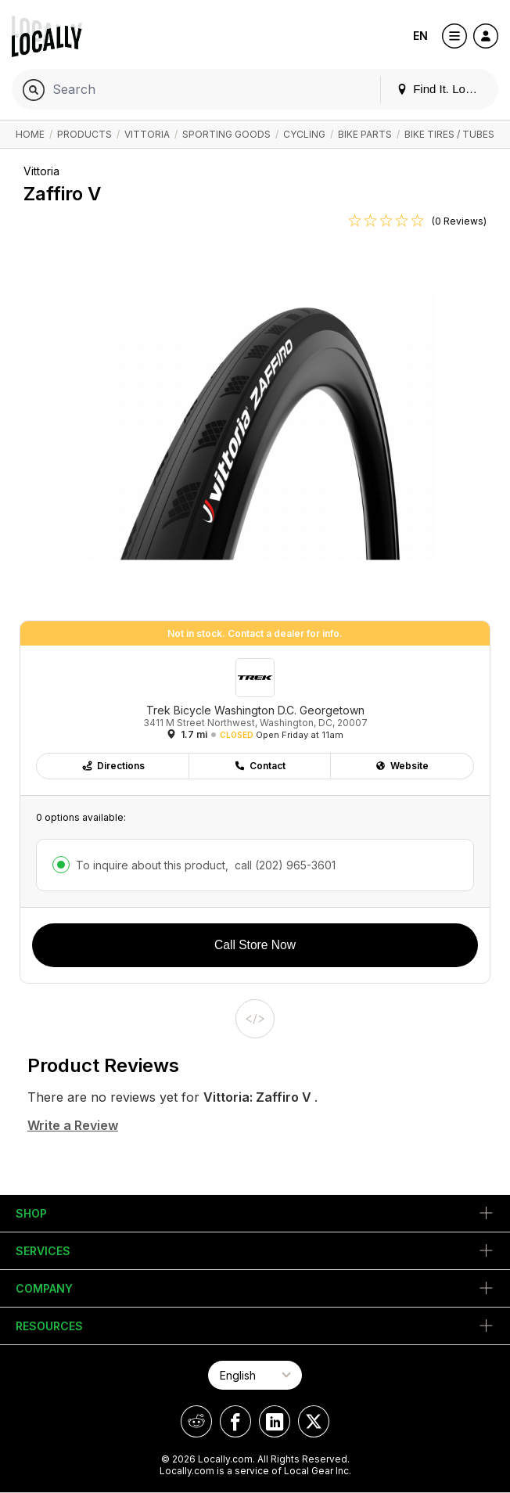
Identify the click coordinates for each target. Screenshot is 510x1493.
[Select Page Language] (255, 1375)
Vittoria (147, 134)
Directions (113, 766)
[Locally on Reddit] (196, 1421)
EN (420, 35)
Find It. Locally (443, 88)
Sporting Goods (226, 134)
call (284, 865)
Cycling (304, 134)
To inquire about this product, (206, 865)
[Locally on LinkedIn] (274, 1421)
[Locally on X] (313, 1421)
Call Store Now (255, 945)
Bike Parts (365, 134)
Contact (260, 766)
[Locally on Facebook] (235, 1421)
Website (402, 766)
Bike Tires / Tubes (449, 134)
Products (84, 134)
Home (30, 134)
